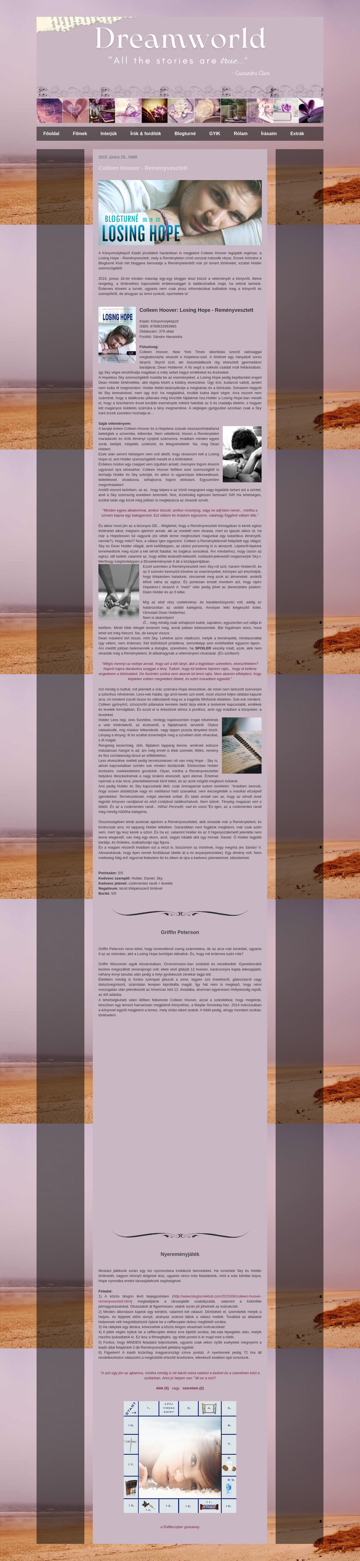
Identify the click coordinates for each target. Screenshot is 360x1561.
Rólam (241, 133)
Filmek (80, 133)
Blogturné (185, 133)
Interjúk (109, 133)
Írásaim (269, 133)
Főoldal (51, 133)
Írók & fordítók (145, 133)
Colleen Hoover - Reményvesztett (143, 168)
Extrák (297, 133)
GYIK (214, 133)
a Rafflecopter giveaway (180, 1527)
